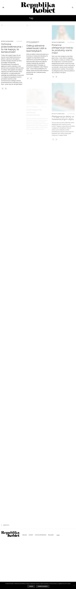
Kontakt (31, 535)
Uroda (11, 43)
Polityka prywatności (40, 535)
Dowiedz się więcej (43, 586)
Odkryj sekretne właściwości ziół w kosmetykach (36, 54)
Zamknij (31, 586)
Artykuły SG (4, 43)
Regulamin (50, 535)
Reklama (25, 535)
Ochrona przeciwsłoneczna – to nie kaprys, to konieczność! (12, 50)
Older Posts (5, 525)
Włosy (37, 47)
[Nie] (74, 585)
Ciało (8, 43)
